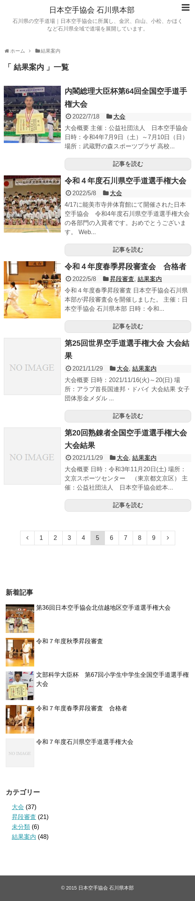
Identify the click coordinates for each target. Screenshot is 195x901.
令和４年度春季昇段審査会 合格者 (125, 266)
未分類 (21, 827)
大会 (119, 116)
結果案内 (150, 279)
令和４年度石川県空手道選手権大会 (125, 181)
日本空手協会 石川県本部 (92, 10)
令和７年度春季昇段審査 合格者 (81, 708)
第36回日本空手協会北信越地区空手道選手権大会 (103, 607)
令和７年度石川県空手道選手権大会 (84, 742)
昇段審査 (122, 279)
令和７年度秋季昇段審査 (69, 641)
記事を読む (128, 164)
